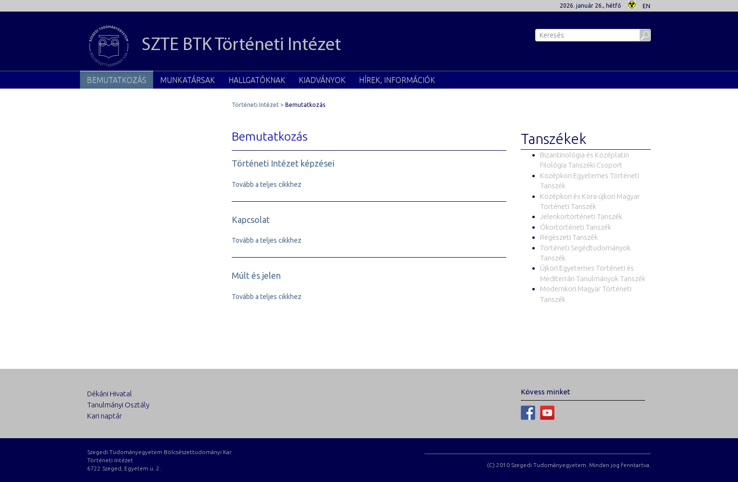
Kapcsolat (251, 219)
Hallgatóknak (256, 80)
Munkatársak (187, 80)
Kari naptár (104, 416)
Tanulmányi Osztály (118, 405)
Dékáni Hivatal (109, 394)
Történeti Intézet (255, 105)
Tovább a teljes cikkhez (267, 184)
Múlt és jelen (256, 275)
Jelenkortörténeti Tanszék (581, 216)
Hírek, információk (397, 80)
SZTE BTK (214, 45)
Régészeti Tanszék (569, 237)
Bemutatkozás (116, 80)
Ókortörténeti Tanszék (575, 227)
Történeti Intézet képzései (283, 163)
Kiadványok (322, 80)
